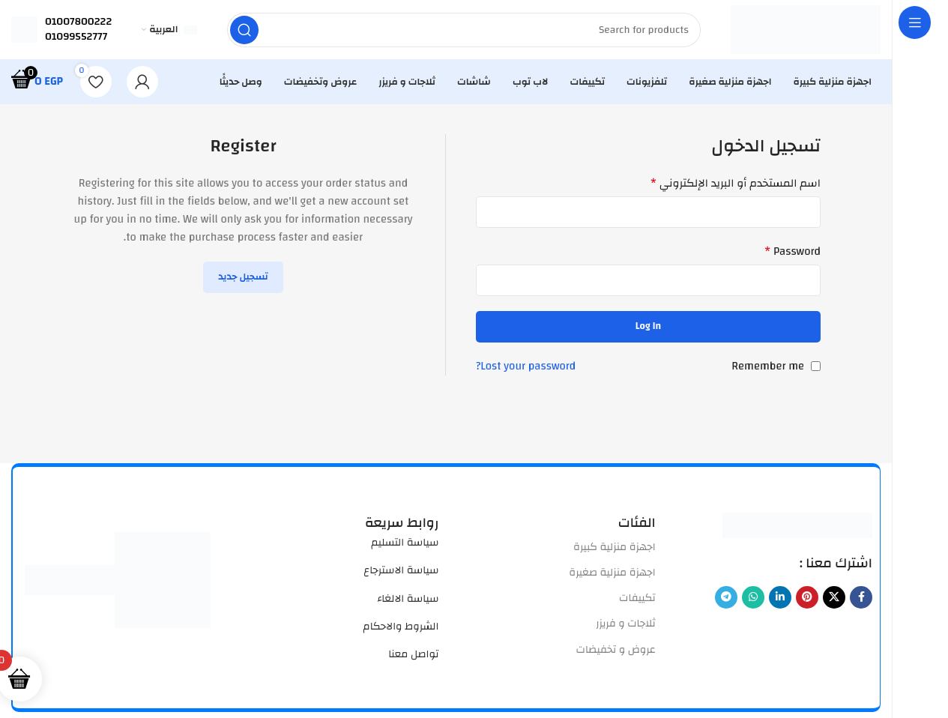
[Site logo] (806, 29)
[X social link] (834, 598)
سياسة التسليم (404, 543)
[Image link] (797, 526)
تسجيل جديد (243, 277)
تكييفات (637, 599)
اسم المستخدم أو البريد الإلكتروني (735, 184)
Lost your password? (526, 367)
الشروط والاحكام (401, 627)
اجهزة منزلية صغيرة (612, 573)
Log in (648, 327)
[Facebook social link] (861, 598)
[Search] (464, 30)
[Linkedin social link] (780, 598)
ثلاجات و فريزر (626, 624)
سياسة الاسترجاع (400, 571)
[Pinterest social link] (807, 598)
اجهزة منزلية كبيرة (614, 548)
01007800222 (78, 21)
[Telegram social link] (726, 598)
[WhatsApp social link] (753, 598)
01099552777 (76, 36)
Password (792, 253)
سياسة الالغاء (407, 599)
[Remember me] (816, 367)
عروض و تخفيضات (616, 650)
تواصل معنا (413, 655)
